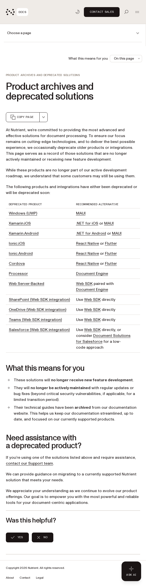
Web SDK (84, 283)
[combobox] (43, 117)
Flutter (111, 243)
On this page (127, 58)
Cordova (17, 263)
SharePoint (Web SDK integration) (39, 299)
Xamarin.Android (24, 233)
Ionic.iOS (17, 243)
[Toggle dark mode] (77, 12)
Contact (25, 578)
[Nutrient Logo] (17, 12)
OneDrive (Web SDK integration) (37, 309)
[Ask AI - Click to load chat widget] (131, 571)
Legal (40, 578)
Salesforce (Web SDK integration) (39, 329)
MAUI (81, 213)
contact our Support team (29, 463)
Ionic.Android (21, 253)
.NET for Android (91, 233)
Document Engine (92, 273)
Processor (18, 273)
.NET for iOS (87, 223)
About (10, 578)
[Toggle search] (126, 12)
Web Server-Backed (26, 283)
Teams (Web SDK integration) (35, 319)
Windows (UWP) (23, 213)
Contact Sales (102, 11)
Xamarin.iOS (20, 223)
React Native (87, 243)
